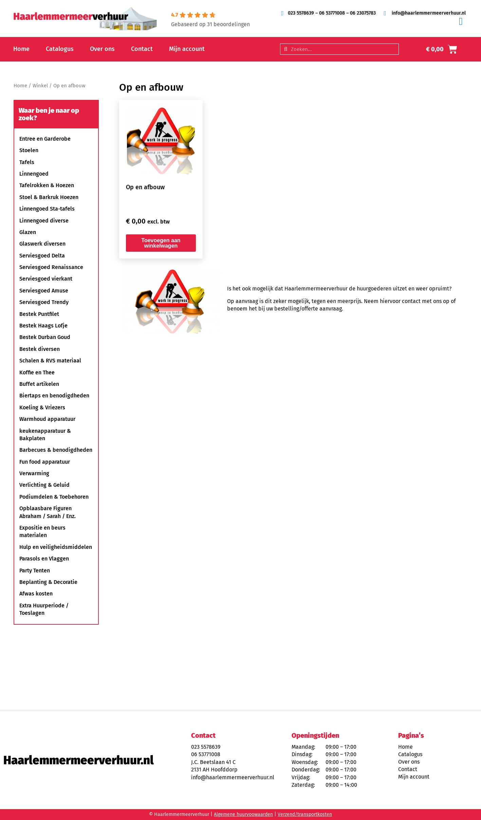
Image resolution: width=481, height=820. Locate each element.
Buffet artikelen (39, 384)
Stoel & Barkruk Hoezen (48, 197)
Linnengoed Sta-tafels (47, 209)
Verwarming (34, 473)
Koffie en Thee (37, 372)
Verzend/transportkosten (305, 814)
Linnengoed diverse (44, 220)
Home (21, 49)
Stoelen (28, 150)
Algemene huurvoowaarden (243, 814)
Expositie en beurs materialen (42, 531)
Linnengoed (34, 174)
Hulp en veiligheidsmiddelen (55, 547)
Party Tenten (34, 570)
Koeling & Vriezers (42, 407)
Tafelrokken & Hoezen (46, 185)
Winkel (40, 86)
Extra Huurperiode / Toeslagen (44, 609)
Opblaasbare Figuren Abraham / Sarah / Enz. (47, 512)
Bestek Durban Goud (44, 337)
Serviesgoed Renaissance (51, 267)
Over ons (102, 49)
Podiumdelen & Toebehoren (54, 497)
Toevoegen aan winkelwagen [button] (160, 243)
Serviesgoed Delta (42, 255)
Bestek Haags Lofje (43, 325)
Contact (142, 49)
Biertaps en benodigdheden (54, 395)
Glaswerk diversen (42, 243)
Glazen (27, 232)
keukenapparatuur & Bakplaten (45, 435)
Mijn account (187, 49)
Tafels (26, 162)
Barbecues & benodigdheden (55, 450)
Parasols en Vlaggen (44, 558)
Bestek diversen (39, 349)
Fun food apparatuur (44, 462)
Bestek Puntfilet (39, 314)
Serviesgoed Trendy (44, 302)
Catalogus (60, 49)
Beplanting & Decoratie (48, 582)
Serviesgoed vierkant (45, 278)
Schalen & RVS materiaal (50, 360)
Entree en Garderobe (45, 139)
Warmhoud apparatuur (47, 419)
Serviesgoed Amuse (43, 290)
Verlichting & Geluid (44, 485)
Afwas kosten (36, 593)
